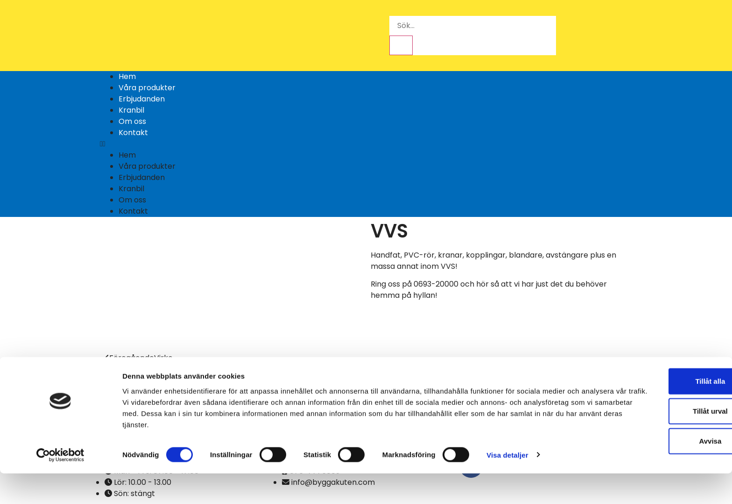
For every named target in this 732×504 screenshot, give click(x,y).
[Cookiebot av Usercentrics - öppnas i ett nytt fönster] (60, 486)
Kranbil (131, 110)
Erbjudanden (142, 99)
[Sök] (401, 45)
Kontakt (133, 132)
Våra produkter (147, 87)
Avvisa (654, 471)
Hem (127, 76)
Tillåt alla (654, 412)
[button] (366, 144)
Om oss (132, 121)
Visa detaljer (507, 486)
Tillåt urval (654, 442)
